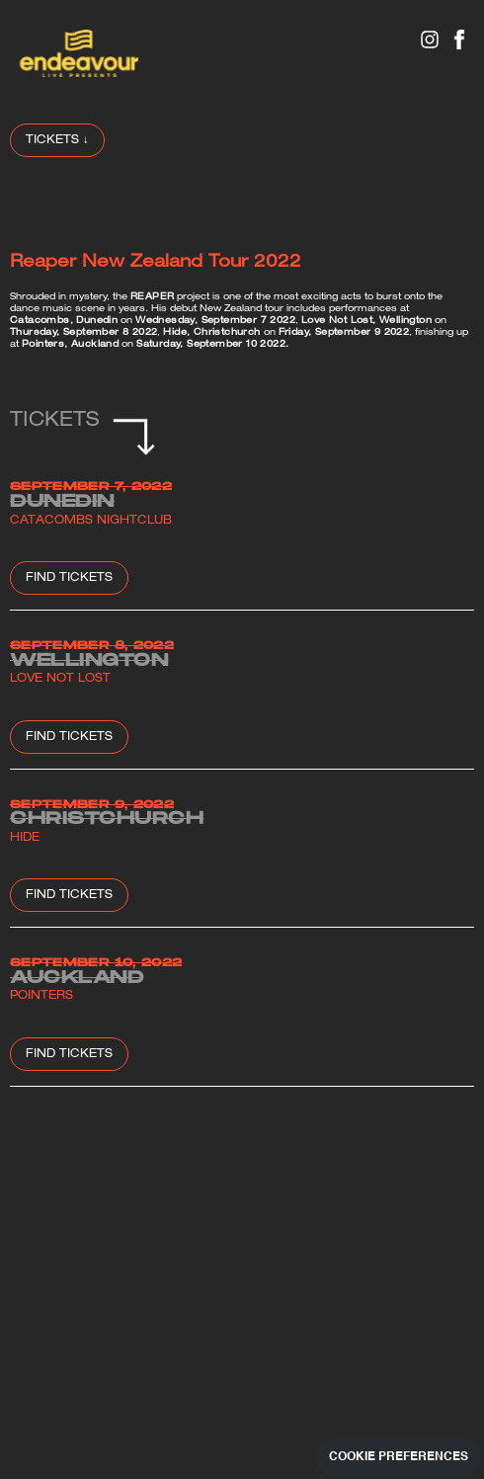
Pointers (41, 996)
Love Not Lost (60, 679)
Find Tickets (69, 578)
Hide (25, 838)
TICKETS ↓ (57, 140)
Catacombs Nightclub (91, 521)
